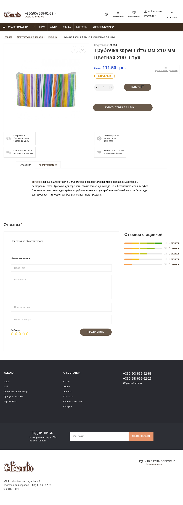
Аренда (67, 27)
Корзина (172, 15)
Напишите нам (153, 466)
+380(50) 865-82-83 (39, 13)
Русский (149, 16)
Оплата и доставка (103, 27)
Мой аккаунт (153, 11)
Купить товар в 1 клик (119, 107)
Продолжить (95, 334)
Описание (25, 164)
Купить (137, 86)
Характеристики (47, 164)
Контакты (81, 27)
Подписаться (141, 438)
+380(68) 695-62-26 (137, 380)
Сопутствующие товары (16, 393)
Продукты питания (13, 398)
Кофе (6, 383)
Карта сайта (10, 403)
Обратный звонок (34, 16)
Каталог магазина (15, 27)
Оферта (67, 408)
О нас (41, 27)
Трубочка (37, 182)
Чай (6, 388)
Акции (53, 27)
